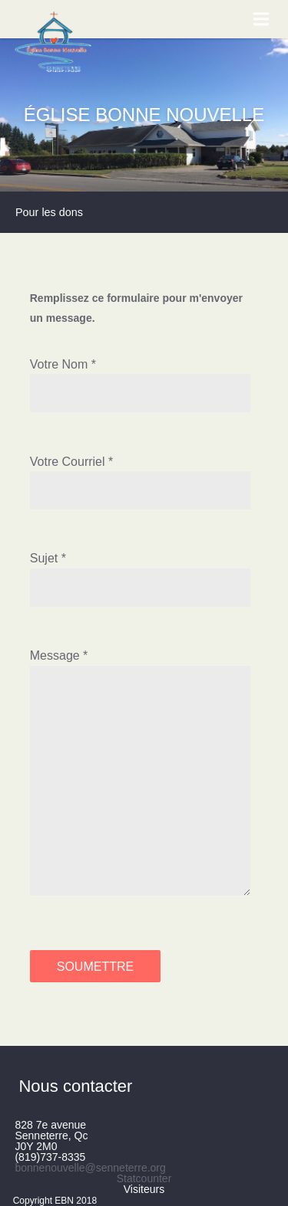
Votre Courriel (67, 461)
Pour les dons (49, 212)
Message (55, 655)
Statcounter (144, 1178)
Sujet (44, 558)
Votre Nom (59, 364)
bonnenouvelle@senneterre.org (90, 1168)
